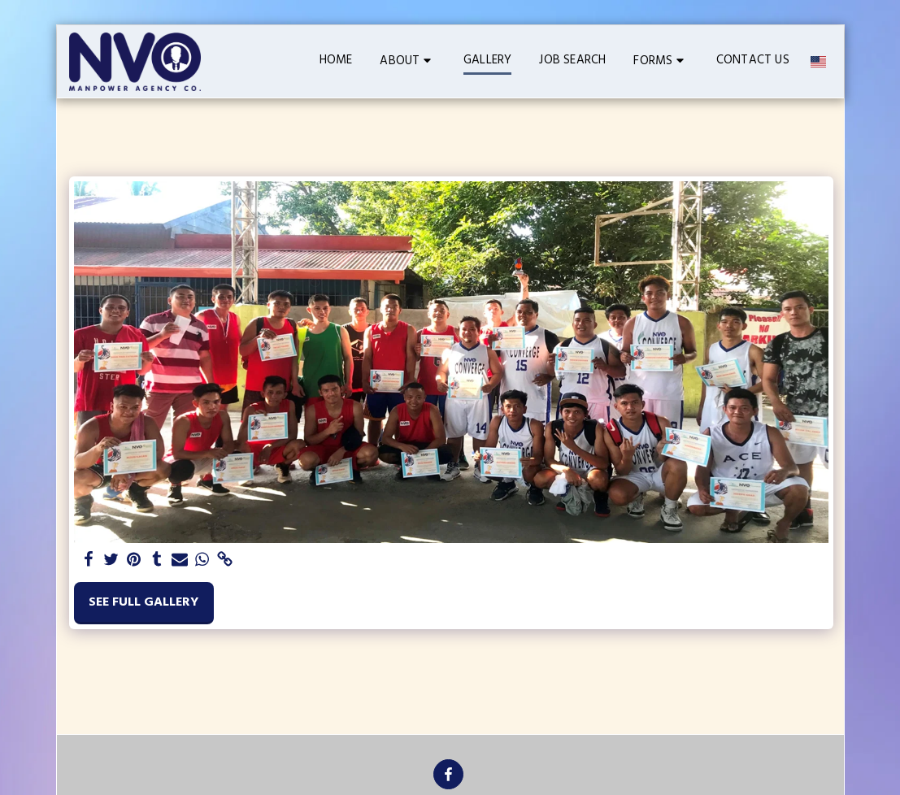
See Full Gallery (143, 602)
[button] (408, 61)
